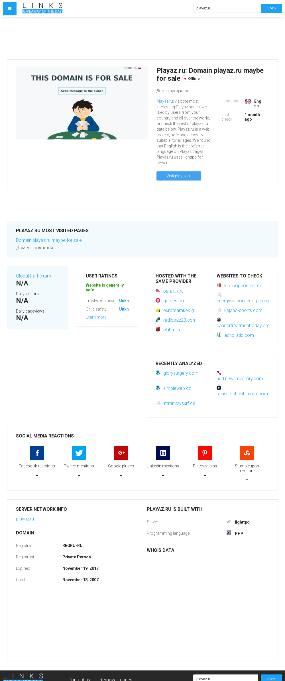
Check (271, 8)
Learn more (96, 317)
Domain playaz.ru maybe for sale (49, 240)
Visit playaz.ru (178, 176)
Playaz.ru (164, 101)
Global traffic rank (34, 276)
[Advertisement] (106, 38)
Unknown (128, 300)
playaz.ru (25, 519)
